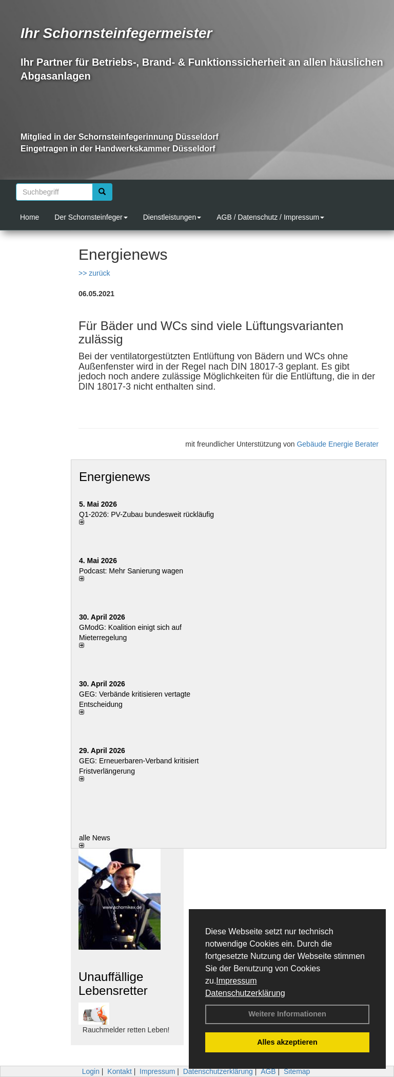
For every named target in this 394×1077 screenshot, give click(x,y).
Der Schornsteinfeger (90, 217)
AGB (268, 1071)
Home (29, 217)
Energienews (114, 477)
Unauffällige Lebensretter (113, 983)
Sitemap (297, 1071)
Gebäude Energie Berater (338, 444)
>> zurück (94, 273)
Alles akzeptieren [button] (287, 1042)
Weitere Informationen (287, 1014)
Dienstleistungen (172, 217)
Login (91, 1071)
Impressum (236, 980)
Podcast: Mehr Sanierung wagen (131, 571)
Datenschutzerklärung (245, 993)
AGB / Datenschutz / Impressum (270, 217)
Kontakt (119, 1071)
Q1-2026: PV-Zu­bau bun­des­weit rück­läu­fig (146, 514)
